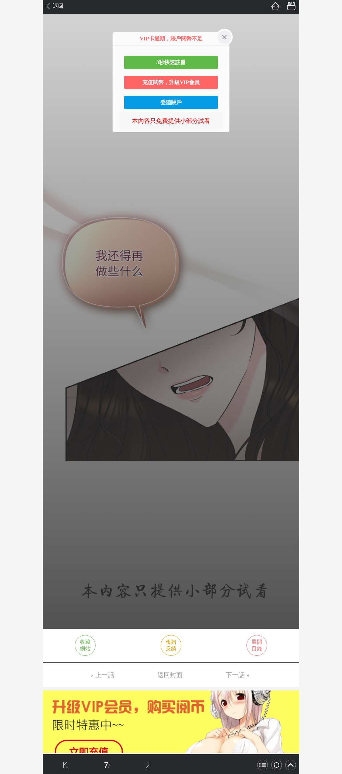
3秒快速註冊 (171, 62)
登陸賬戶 (171, 102)
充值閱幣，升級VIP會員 (171, 82)
